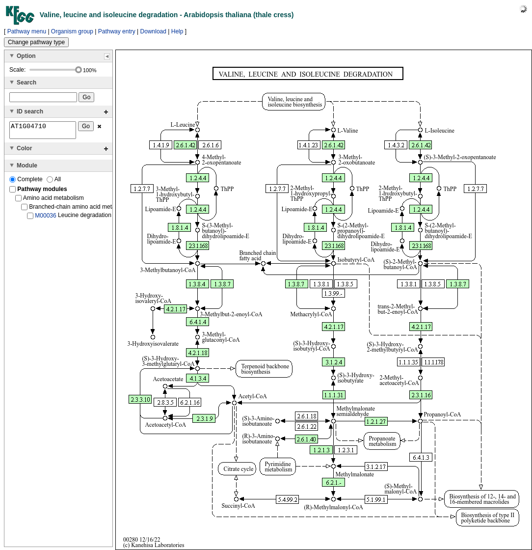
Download (153, 31)
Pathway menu (26, 31)
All (54, 182)
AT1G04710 (42, 131)
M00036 (45, 218)
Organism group (72, 31)
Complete (26, 182)
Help (177, 31)
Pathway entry (116, 31)
